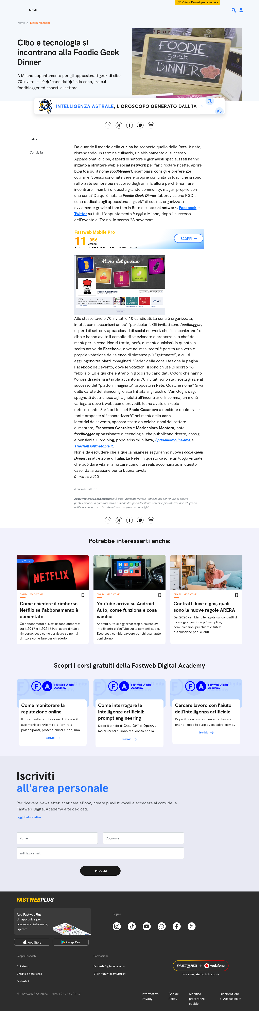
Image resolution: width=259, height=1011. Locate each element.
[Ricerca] (234, 10)
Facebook (129, 125)
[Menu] (26, 10)
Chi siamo (23, 966)
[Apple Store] (32, 942)
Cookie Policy (174, 996)
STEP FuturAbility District (109, 974)
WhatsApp (140, 125)
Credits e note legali (29, 974)
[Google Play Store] (71, 942)
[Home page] (129, 10)
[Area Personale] (241, 10)
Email (151, 125)
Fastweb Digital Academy (109, 966)
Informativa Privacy (150, 996)
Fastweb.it (23, 981)
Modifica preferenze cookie (197, 999)
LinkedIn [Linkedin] (108, 125)
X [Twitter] (119, 125)
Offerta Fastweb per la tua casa (200, 2)
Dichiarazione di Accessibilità (231, 996)
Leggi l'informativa (29, 817)
